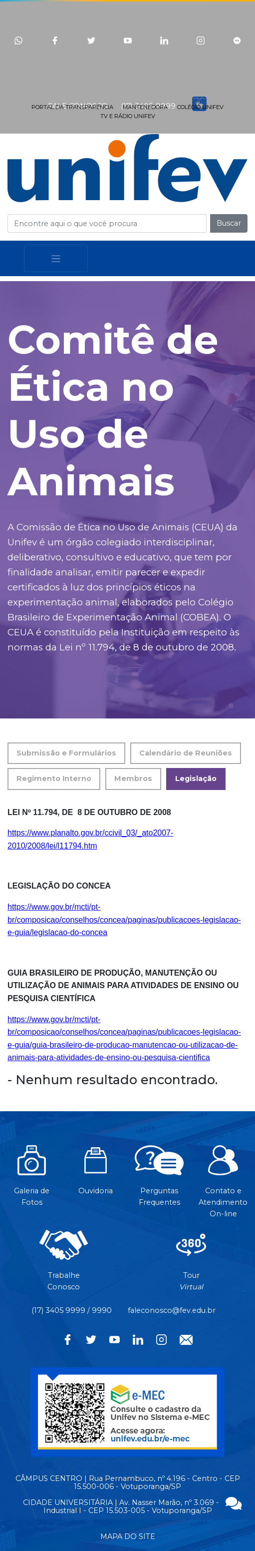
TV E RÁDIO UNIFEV (127, 116)
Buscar (229, 223)
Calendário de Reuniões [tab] (185, 752)
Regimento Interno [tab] (53, 778)
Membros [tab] (133, 778)
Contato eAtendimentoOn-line (223, 1186)
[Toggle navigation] (56, 258)
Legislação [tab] (196, 778)
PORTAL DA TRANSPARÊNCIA (72, 107)
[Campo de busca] (107, 223)
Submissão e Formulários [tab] (66, 752)
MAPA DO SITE (127, 1536)
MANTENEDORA (145, 107)
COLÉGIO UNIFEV (200, 107)
